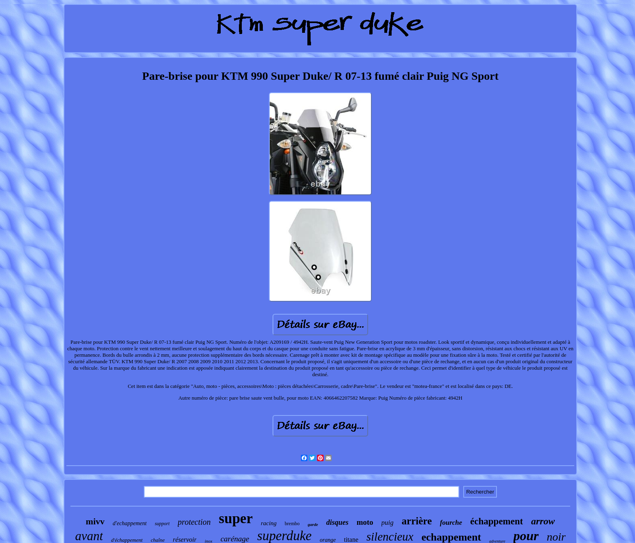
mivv (95, 521)
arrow (543, 521)
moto (364, 522)
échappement (496, 521)
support (162, 523)
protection (194, 521)
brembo (292, 523)
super (236, 518)
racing (269, 523)
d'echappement (130, 523)
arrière (417, 520)
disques (337, 522)
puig (387, 522)
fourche (451, 522)
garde (313, 524)
